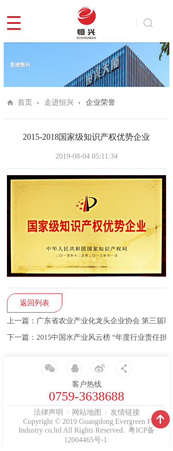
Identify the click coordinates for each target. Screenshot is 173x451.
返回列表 (34, 303)
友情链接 (125, 412)
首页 (25, 102)
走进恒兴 (59, 102)
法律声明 (48, 412)
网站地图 (86, 412)
